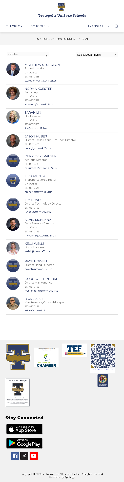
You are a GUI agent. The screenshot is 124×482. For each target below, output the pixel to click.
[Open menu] (15, 26)
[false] (28, 54)
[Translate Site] (98, 26)
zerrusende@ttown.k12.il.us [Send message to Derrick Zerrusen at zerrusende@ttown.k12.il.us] (40, 168)
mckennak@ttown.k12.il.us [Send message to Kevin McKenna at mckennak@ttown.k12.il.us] (40, 235)
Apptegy (70, 477)
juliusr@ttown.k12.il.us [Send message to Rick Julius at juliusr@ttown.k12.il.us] (37, 310)
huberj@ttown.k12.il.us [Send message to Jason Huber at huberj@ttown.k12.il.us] (38, 148)
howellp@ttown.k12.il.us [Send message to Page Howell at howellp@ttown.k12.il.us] (38, 269)
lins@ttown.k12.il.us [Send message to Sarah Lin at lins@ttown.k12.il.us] (36, 128)
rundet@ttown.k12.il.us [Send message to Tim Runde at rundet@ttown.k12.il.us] (38, 211)
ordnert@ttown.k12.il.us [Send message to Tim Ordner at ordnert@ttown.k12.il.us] (38, 191)
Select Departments (89, 54)
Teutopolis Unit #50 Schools (54, 39)
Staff (86, 39)
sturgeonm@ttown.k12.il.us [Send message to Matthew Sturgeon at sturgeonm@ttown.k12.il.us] (40, 80)
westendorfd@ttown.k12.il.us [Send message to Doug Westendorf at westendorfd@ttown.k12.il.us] (41, 290)
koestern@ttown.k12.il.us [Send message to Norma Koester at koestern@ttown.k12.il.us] (39, 104)
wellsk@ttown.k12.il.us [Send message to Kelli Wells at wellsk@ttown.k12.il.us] (37, 251)
